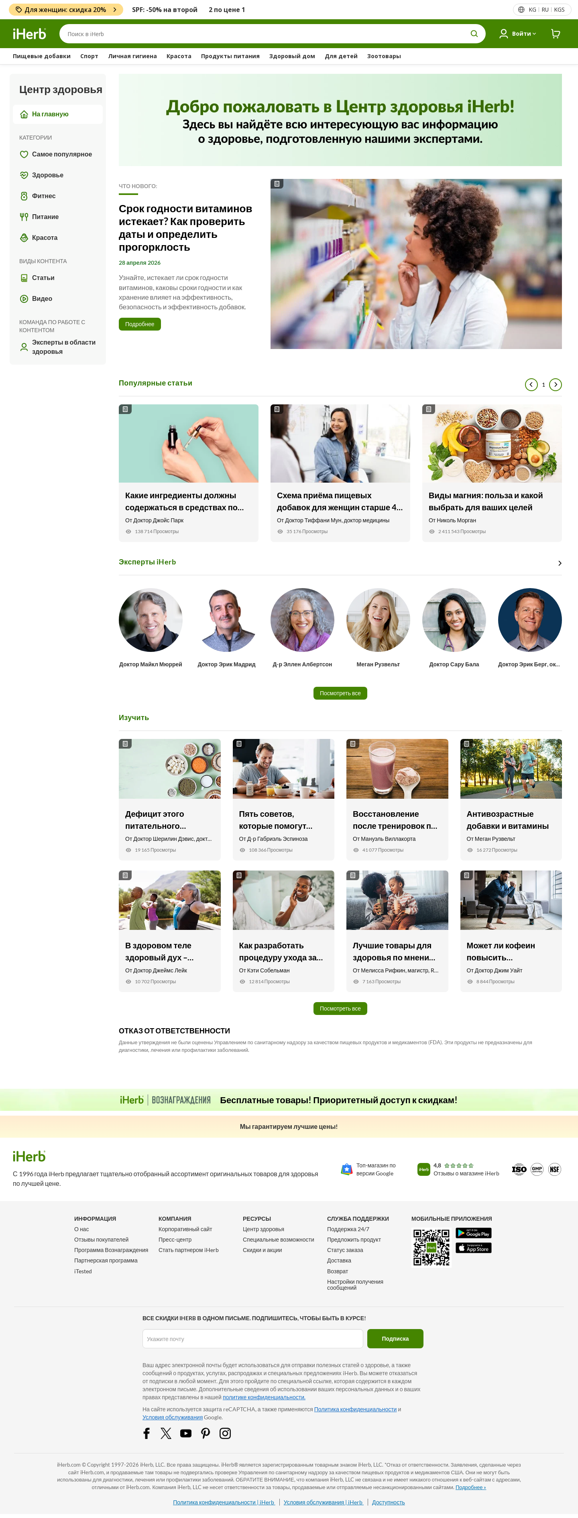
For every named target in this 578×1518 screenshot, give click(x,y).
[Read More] (340, 264)
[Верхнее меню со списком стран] (546, 9)
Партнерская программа (106, 1260)
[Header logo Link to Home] (30, 34)
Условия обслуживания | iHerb (324, 1502)
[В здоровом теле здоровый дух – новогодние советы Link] (170, 931)
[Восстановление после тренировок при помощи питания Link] (397, 799)
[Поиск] (272, 33)
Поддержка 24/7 (348, 1229)
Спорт (89, 56)
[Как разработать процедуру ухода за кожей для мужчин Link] (284, 931)
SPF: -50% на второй (164, 9)
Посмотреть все (340, 693)
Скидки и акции (262, 1249)
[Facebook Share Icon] (151, 1432)
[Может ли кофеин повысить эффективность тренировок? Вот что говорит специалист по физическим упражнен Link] (511, 931)
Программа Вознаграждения (111, 1249)
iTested (83, 1271)
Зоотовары (384, 56)
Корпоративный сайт (185, 1229)
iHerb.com (69, 1464)
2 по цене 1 (227, 9)
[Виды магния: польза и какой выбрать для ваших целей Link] (492, 473)
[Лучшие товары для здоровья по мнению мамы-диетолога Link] (397, 931)
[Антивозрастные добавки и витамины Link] (511, 799)
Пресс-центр (175, 1239)
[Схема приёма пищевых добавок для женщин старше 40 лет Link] (340, 473)
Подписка (395, 1338)
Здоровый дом (292, 56)
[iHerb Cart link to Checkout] (556, 34)
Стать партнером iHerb (189, 1249)
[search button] (474, 33)
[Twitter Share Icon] (171, 1432)
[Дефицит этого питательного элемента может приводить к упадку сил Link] (170, 799)
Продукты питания (230, 56)
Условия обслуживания (172, 1417)
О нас (81, 1229)
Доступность (388, 1502)
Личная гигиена (132, 56)
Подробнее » (471, 1487)
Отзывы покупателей (101, 1239)
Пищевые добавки (42, 56)
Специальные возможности (278, 1239)
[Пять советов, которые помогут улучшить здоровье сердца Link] (284, 799)
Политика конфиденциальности (355, 1409)
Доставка (339, 1260)
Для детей (341, 56)
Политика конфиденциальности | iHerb (224, 1502)
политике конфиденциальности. (264, 1397)
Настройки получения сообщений (355, 1284)
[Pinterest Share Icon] (210, 1432)
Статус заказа (345, 1249)
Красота (179, 56)
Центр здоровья (263, 1229)
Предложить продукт (354, 1239)
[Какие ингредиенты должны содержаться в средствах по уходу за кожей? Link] (188, 473)
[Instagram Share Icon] (230, 1432)
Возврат (337, 1271)
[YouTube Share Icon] (191, 1432)
